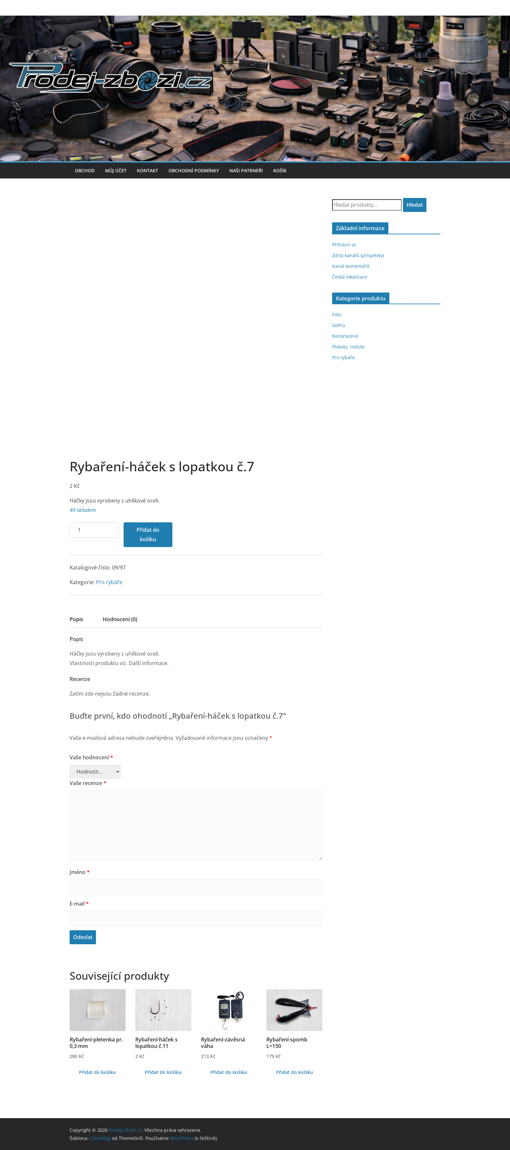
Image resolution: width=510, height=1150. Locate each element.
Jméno (80, 872)
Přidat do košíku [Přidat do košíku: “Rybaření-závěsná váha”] (228, 1072)
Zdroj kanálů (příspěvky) (358, 255)
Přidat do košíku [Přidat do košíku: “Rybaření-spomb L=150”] (294, 1072)
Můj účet (116, 170)
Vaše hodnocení (91, 757)
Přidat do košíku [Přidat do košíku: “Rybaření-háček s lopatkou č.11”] (163, 1072)
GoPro (338, 325)
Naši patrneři (246, 170)
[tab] (76, 621)
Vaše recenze (88, 783)
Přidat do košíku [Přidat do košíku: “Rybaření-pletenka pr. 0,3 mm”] (97, 1072)
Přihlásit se (344, 245)
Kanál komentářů (350, 266)
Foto (336, 314)
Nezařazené (345, 336)
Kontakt (147, 170)
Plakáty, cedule (348, 347)
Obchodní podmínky (193, 170)
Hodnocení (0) (120, 619)
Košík (280, 170)
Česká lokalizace (349, 277)
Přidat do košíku (148, 534)
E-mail (79, 903)
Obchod (85, 170)
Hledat (415, 204)
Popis (76, 619)
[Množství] (94, 530)
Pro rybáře (109, 582)
